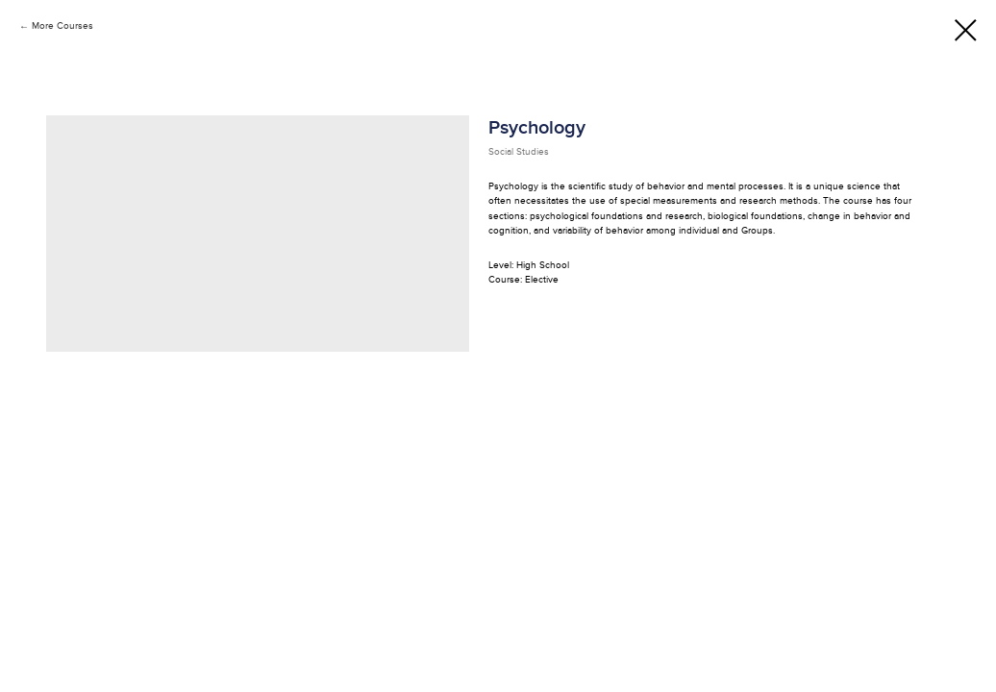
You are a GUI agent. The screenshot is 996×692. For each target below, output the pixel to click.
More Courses (62, 26)
